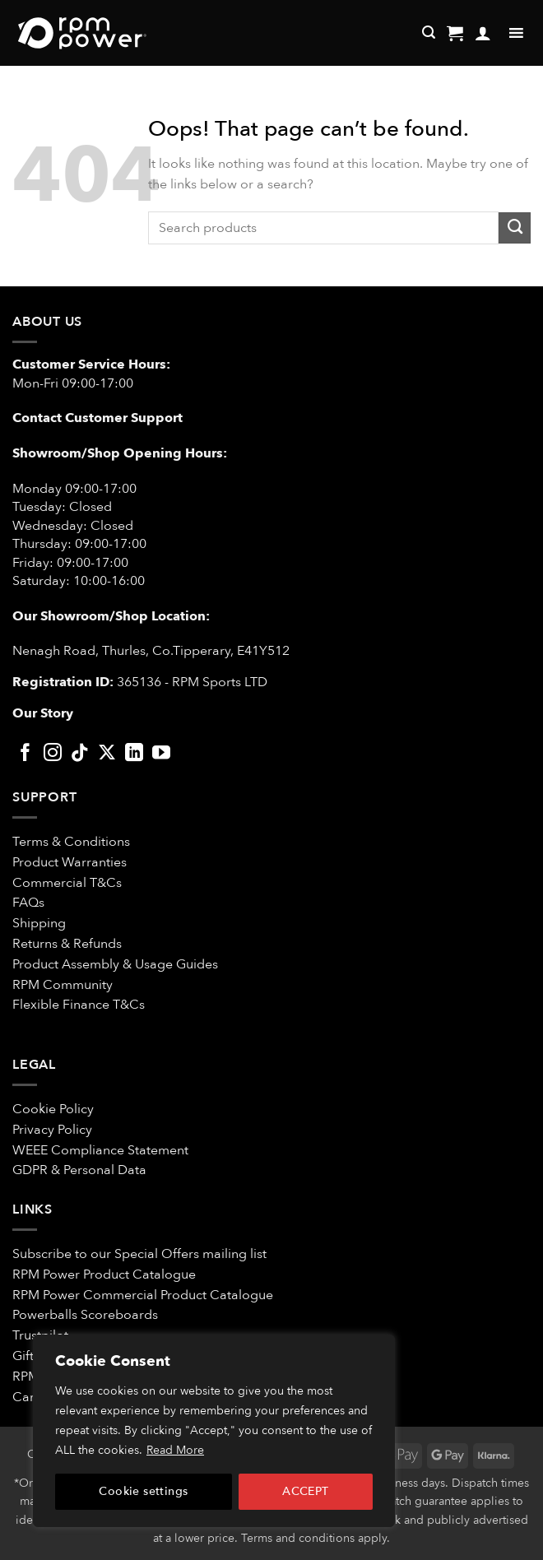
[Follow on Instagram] (53, 754)
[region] (214, 1431)
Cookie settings (143, 1491)
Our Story (42, 713)
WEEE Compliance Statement (100, 1150)
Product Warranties (69, 862)
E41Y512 (263, 651)
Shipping (39, 923)
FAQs (28, 903)
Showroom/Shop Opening (98, 453)
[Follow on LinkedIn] (134, 754)
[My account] (483, 33)
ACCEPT (305, 1491)
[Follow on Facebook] (25, 754)
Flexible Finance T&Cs (78, 1005)
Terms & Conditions (72, 842)
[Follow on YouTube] (161, 754)
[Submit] (515, 228)
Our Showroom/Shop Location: (111, 616)
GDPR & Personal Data (79, 1170)
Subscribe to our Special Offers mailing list (139, 1254)
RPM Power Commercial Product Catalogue (142, 1295)
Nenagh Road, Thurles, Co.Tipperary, (123, 651)
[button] (455, 33)
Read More (175, 1450)
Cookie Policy (53, 1109)
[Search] (428, 32)
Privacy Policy (52, 1130)
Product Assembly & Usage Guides (115, 964)
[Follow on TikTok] (80, 754)
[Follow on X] (107, 754)
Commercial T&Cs (67, 883)
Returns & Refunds (67, 944)
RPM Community (62, 985)
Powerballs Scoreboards (85, 1315)
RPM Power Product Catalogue (104, 1274)
